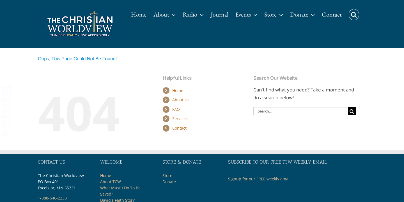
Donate (169, 181)
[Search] (352, 111)
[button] (361, 12)
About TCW (110, 181)
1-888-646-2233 (52, 198)
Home (177, 90)
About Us (180, 99)
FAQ (176, 109)
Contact (179, 128)
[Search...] (300, 111)
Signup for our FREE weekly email (259, 179)
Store (167, 175)
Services (180, 118)
